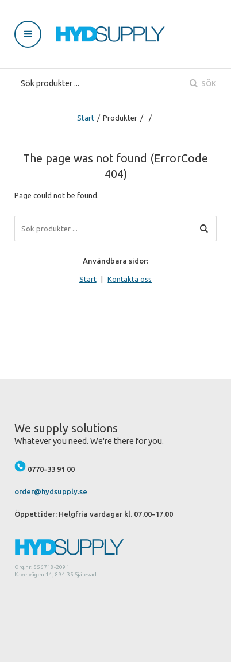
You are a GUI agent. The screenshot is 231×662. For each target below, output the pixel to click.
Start (85, 118)
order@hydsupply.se (50, 491)
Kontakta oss (129, 279)
